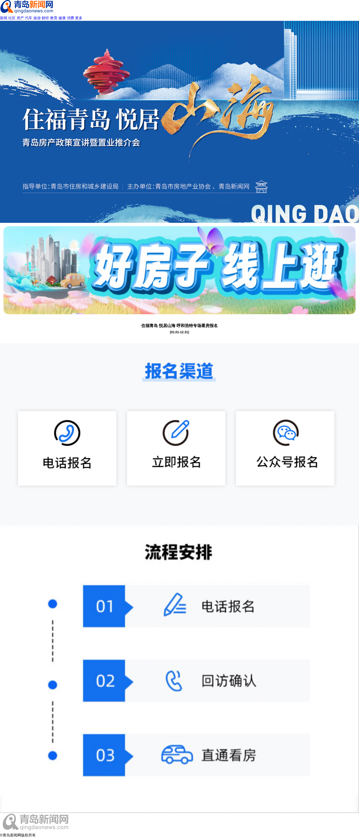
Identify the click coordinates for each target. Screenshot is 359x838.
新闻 (3, 18)
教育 (53, 18)
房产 (20, 18)
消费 (70, 18)
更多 (78, 18)
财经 (45, 18)
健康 (62, 18)
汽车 (28, 18)
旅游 (37, 18)
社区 (12, 18)
